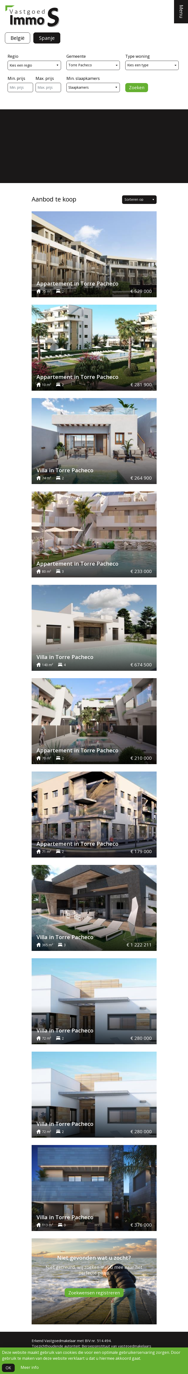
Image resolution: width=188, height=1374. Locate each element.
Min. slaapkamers (83, 78)
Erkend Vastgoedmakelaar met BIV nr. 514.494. (72, 1340)
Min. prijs (16, 78)
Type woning (137, 56)
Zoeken (136, 87)
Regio (13, 56)
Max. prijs (45, 78)
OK (8, 1368)
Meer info (30, 1367)
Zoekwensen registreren (94, 1293)
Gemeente (76, 56)
